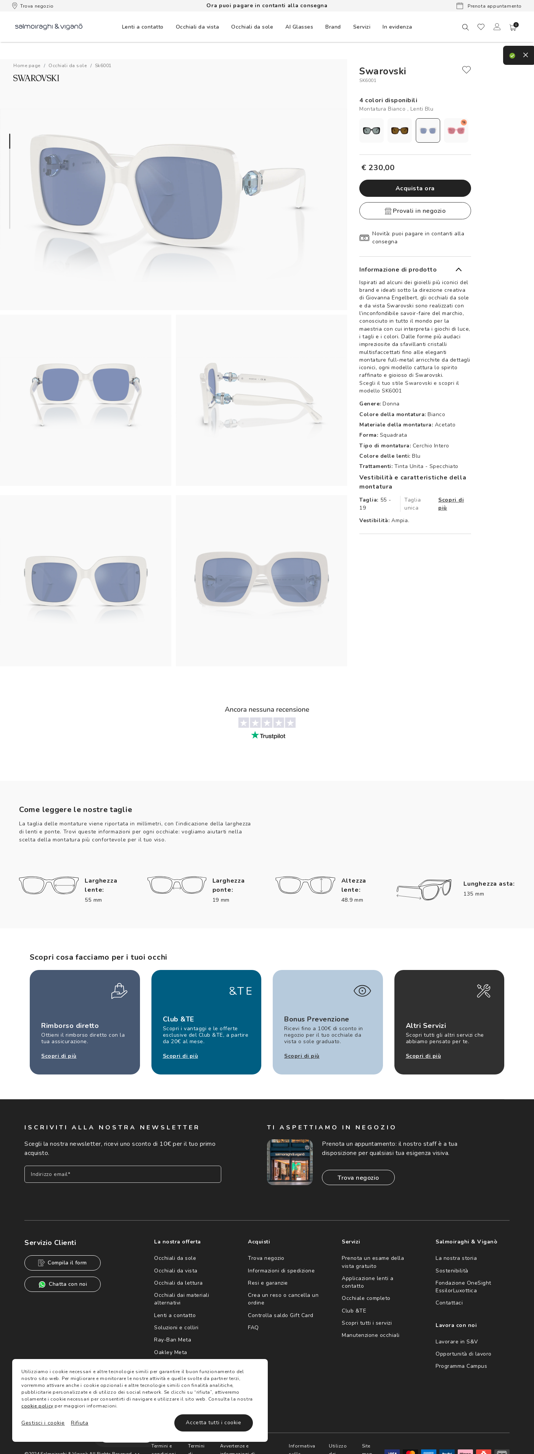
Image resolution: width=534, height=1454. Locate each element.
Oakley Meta (170, 1352)
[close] (466, 69)
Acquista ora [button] (415, 188)
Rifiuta (79, 1423)
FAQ (253, 1327)
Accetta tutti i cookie (213, 1422)
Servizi (362, 27)
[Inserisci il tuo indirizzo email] (123, 1174)
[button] (513, 27)
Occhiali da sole (175, 1258)
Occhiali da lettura (178, 1283)
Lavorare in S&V (457, 1341)
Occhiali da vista (176, 1270)
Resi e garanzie (268, 1283)
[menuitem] (143, 26)
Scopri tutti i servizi (367, 1323)
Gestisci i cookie (43, 1423)
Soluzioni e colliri (176, 1327)
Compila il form (62, 1262)
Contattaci (449, 1302)
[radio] (371, 130)
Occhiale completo (366, 1298)
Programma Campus (461, 1366)
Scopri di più (451, 503)
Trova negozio (33, 5)
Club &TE (354, 1310)
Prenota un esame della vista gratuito (373, 1262)
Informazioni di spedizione (281, 1270)
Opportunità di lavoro (464, 1353)
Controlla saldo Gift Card (281, 1315)
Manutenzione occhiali (371, 1335)
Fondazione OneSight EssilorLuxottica (463, 1286)
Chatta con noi (62, 1284)
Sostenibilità (452, 1270)
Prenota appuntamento (489, 5)
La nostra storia (456, 1258)
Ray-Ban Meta (172, 1339)
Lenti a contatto (175, 1315)
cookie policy (37, 1406)
